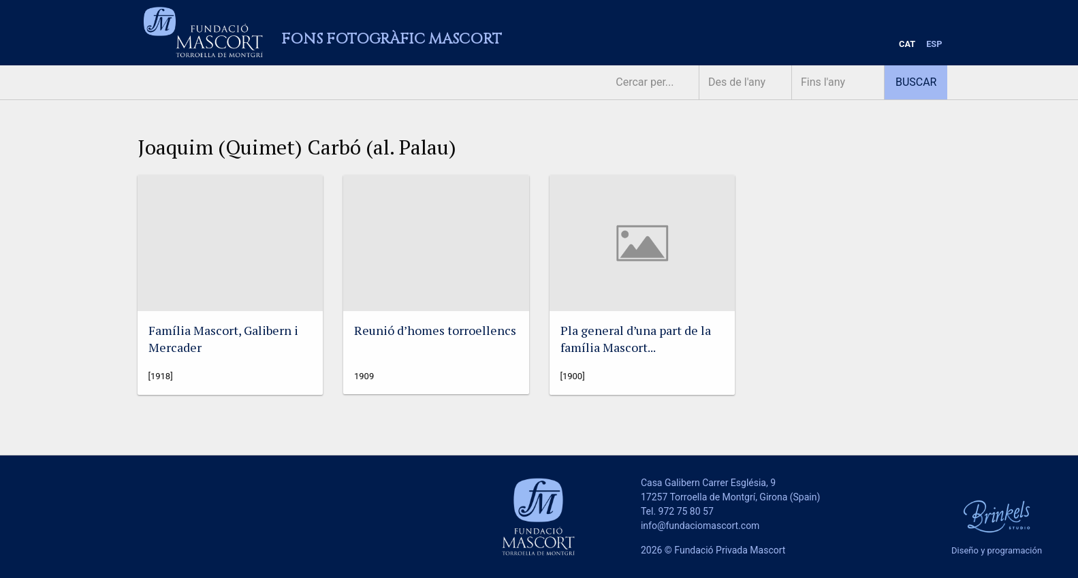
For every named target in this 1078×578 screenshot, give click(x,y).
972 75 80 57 (686, 511)
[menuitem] (907, 44)
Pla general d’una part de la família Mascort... (635, 338)
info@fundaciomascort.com (700, 525)
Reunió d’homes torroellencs (435, 330)
